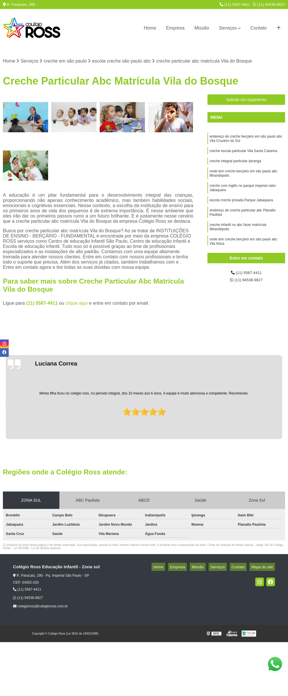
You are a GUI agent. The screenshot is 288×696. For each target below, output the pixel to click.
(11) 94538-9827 (269, 4)
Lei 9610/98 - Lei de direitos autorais (37, 549)
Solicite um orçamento (246, 100)
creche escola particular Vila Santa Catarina (243, 154)
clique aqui (76, 304)
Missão (201, 27)
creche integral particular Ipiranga (235, 165)
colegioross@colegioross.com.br (40, 607)
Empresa (175, 27)
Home (150, 27)
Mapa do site (264, 568)
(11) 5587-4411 (235, 4)
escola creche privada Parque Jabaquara (241, 209)
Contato (258, 27)
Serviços (228, 27)
